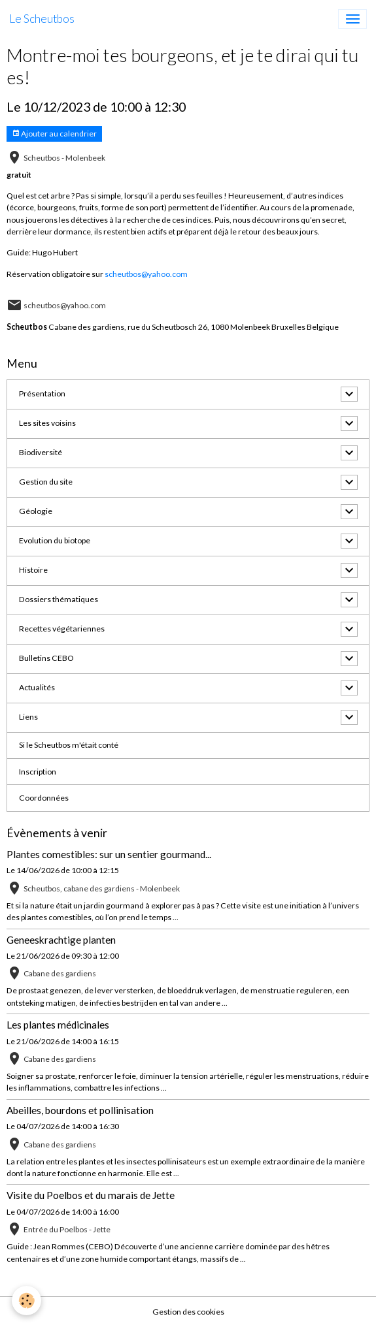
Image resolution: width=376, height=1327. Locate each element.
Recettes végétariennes (62, 628)
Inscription (37, 771)
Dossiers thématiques (58, 599)
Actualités (37, 687)
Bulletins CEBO (46, 658)
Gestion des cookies (188, 1312)
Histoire (33, 570)
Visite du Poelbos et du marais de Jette (91, 1195)
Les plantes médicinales (58, 1025)
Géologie (35, 511)
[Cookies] (26, 1300)
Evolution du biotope (54, 540)
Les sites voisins (47, 423)
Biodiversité (40, 452)
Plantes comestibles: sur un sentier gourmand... (109, 854)
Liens (28, 717)
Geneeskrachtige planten (61, 940)
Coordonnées (44, 798)
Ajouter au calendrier (54, 133)
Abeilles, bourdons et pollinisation (80, 1110)
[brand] (42, 18)
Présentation (42, 393)
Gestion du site (46, 482)
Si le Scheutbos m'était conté (68, 745)
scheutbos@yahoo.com (146, 274)
